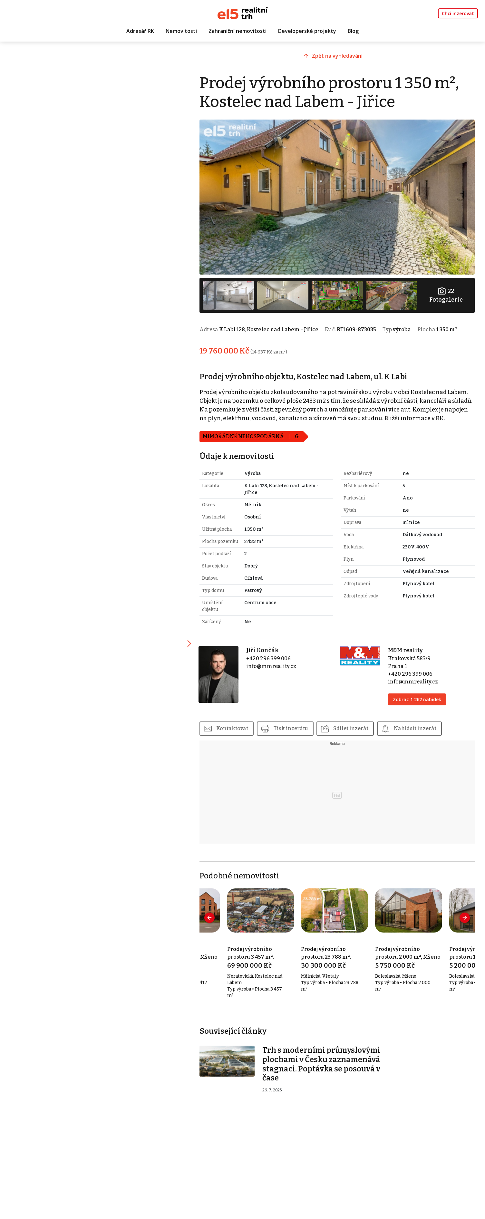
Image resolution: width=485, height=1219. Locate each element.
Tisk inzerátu (295, 726)
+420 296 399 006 (272, 656)
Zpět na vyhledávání (339, 57)
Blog (353, 31)
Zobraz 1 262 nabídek (418, 697)
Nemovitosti (181, 31)
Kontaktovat (237, 726)
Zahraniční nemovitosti (238, 31)
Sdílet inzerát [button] (355, 726)
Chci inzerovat (458, 13)
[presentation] (214, 915)
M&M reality (406, 648)
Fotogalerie (446, 293)
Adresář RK (140, 31)
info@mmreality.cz (275, 664)
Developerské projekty (307, 31)
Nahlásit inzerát (420, 726)
